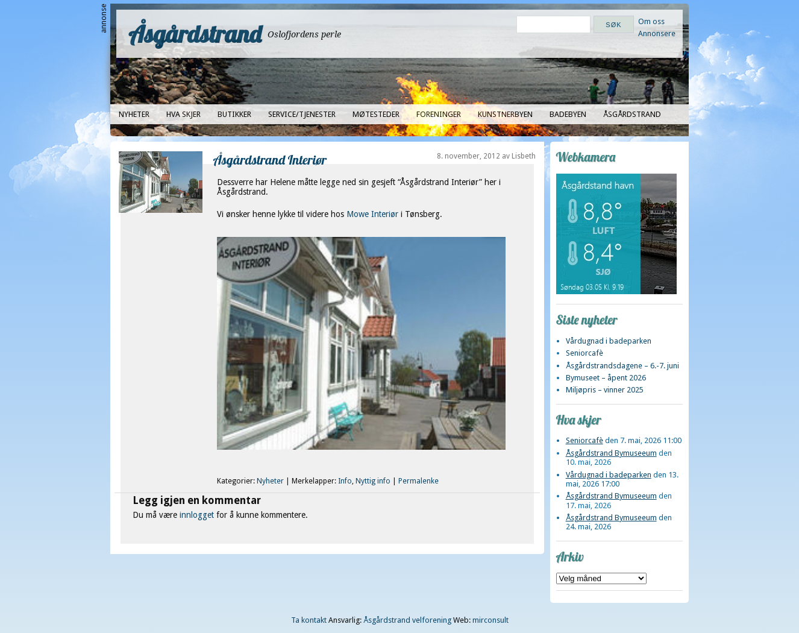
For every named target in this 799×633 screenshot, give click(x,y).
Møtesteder (376, 114)
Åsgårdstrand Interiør (270, 159)
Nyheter (134, 114)
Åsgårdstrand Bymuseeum (611, 453)
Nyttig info (373, 481)
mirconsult (490, 620)
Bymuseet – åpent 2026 (606, 377)
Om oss (651, 21)
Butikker (234, 114)
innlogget (197, 515)
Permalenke (418, 481)
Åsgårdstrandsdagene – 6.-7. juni (622, 365)
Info (345, 481)
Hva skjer (183, 114)
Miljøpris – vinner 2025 (605, 389)
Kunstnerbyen (505, 114)
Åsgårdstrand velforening (407, 620)
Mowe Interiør (372, 214)
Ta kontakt (309, 620)
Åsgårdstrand (195, 34)
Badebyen (568, 114)
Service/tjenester (302, 114)
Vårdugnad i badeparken (608, 340)
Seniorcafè (584, 352)
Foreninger (438, 114)
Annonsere (656, 33)
